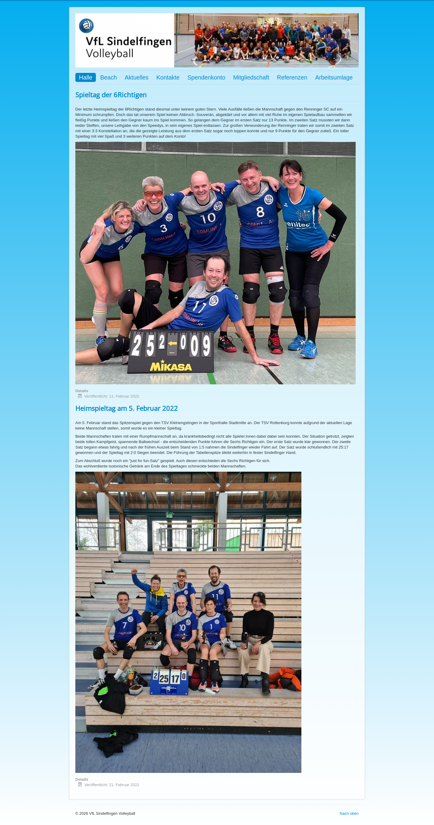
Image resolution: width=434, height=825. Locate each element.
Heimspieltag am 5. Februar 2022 (126, 408)
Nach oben (349, 813)
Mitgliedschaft (251, 77)
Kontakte (168, 77)
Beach (108, 77)
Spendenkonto (206, 77)
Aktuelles (137, 77)
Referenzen (292, 77)
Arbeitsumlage (334, 77)
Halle (85, 77)
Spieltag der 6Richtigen (111, 94)
